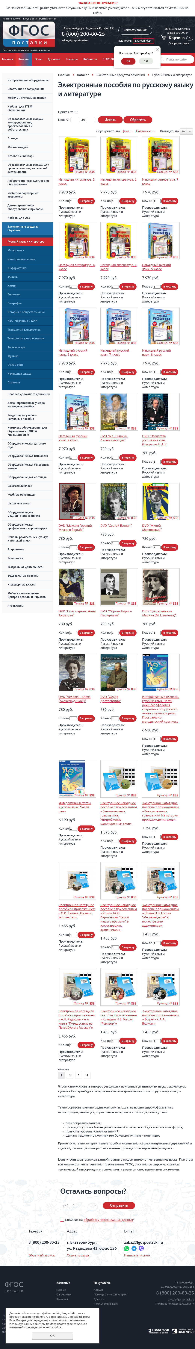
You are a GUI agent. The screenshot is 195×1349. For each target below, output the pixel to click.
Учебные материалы (21, 495)
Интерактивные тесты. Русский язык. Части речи (75, 807)
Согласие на (99, 1220)
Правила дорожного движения (28, 394)
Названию (143, 131)
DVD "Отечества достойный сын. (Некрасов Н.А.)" (154, 440)
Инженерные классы (21, 584)
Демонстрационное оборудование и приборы (25, 207)
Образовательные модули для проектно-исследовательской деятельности (28, 169)
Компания (63, 1283)
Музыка (12, 356)
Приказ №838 (68, 112)
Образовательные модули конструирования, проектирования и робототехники (25, 124)
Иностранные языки (21, 259)
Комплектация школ (106, 1304)
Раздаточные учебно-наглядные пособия (22, 417)
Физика (12, 277)
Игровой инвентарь (20, 156)
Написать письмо (137, 1255)
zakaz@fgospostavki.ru (75, 40)
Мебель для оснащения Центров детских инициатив (26, 595)
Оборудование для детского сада (26, 445)
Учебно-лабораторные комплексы (22, 195)
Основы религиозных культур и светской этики (28, 539)
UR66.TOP (159, 1330)
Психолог (13, 382)
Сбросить (138, 120)
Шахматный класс (19, 486)
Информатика (16, 268)
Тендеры (72, 59)
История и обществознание (26, 312)
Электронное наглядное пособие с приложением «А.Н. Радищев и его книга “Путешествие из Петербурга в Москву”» (77, 1020)
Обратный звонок (41, 1255)
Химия (11, 286)
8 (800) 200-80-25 (83, 34)
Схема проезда (78, 1255)
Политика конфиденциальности (174, 1304)
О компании (63, 1294)
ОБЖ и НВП (15, 365)
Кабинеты (90, 59)
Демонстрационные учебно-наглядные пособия (26, 405)
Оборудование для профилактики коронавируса (27, 527)
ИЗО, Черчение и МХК (22, 321)
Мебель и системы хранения (26, 98)
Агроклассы (15, 606)
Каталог (23, 59)
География (14, 303)
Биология (13, 294)
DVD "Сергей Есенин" (116, 526)
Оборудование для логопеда (27, 477)
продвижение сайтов (158, 1333)
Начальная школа (19, 374)
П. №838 (108, 59)
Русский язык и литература (25, 242)
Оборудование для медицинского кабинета (23, 514)
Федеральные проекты (23, 576)
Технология (15, 558)
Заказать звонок (135, 30)
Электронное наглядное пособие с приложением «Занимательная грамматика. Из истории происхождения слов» (160, 812)
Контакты (62, 1299)
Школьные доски (19, 503)
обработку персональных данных (108, 1220)
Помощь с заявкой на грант (111, 1294)
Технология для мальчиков (25, 338)
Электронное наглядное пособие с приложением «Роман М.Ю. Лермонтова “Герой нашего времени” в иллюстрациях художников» (118, 918)
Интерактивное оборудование (28, 80)
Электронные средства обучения (23, 229)
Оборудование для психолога (27, 456)
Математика (15, 250)
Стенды (12, 138)
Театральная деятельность (25, 567)
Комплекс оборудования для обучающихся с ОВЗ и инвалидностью (27, 432)
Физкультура (16, 347)
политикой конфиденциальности (31, 1327)
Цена (62, 120)
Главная (64, 75)
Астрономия (15, 549)
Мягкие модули (17, 147)
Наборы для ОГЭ (18, 218)
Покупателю (102, 1283)
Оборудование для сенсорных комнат (28, 467)
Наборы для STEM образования (19, 108)
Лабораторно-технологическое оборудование (28, 183)
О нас (38, 59)
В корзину (86, 201)
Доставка (54, 59)
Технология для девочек (23, 330)
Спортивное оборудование (25, 89)
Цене (125, 131)
